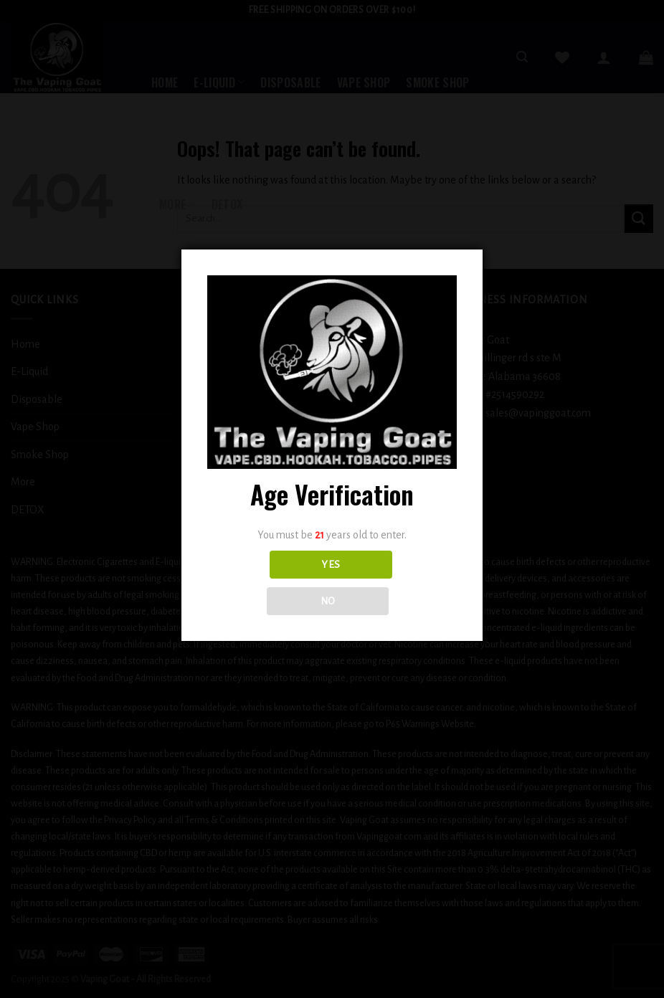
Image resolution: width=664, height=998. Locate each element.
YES (330, 564)
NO (328, 601)
